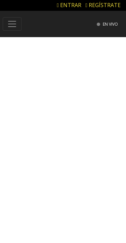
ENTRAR (69, 5)
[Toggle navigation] (12, 24)
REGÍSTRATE (103, 5)
